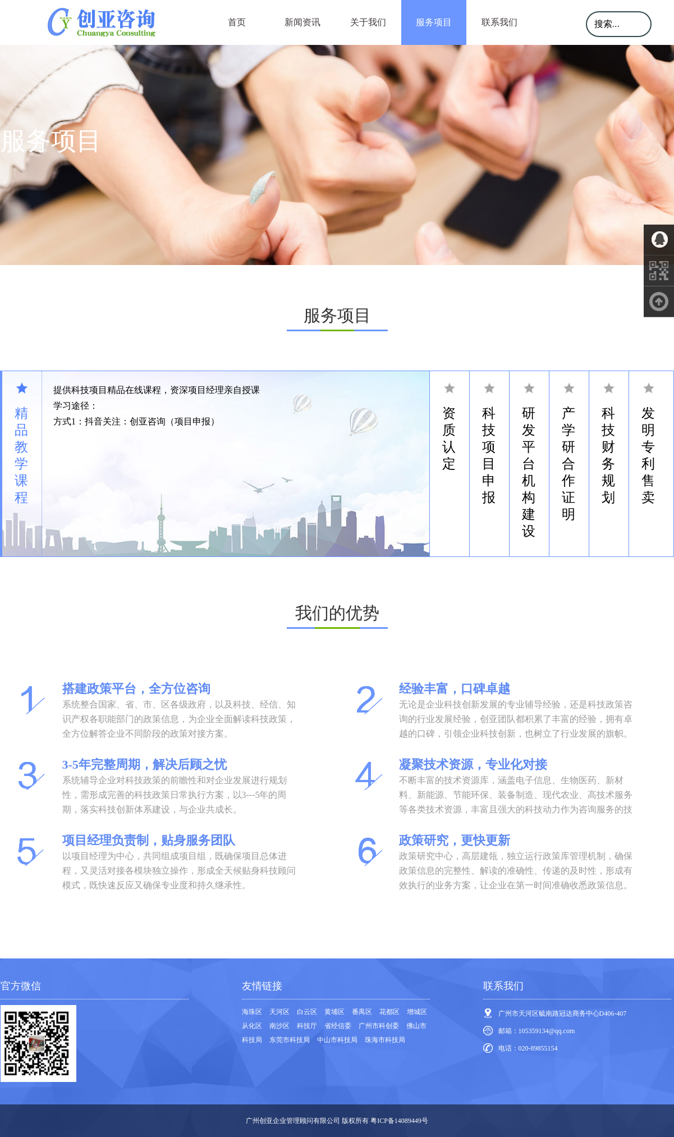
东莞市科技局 (289, 1040)
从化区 (252, 1026)
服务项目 (434, 22)
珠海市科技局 (385, 1040)
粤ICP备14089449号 (399, 1121)
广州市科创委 (379, 1026)
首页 (237, 22)
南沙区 (279, 1026)
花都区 (389, 1012)
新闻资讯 (302, 22)
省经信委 (337, 1026)
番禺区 (362, 1012)
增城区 (417, 1012)
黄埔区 (334, 1012)
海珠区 (252, 1012)
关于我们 (368, 22)
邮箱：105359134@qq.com (536, 1031)
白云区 (307, 1012)
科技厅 (307, 1026)
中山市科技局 (337, 1040)
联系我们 (499, 22)
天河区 (279, 1012)
